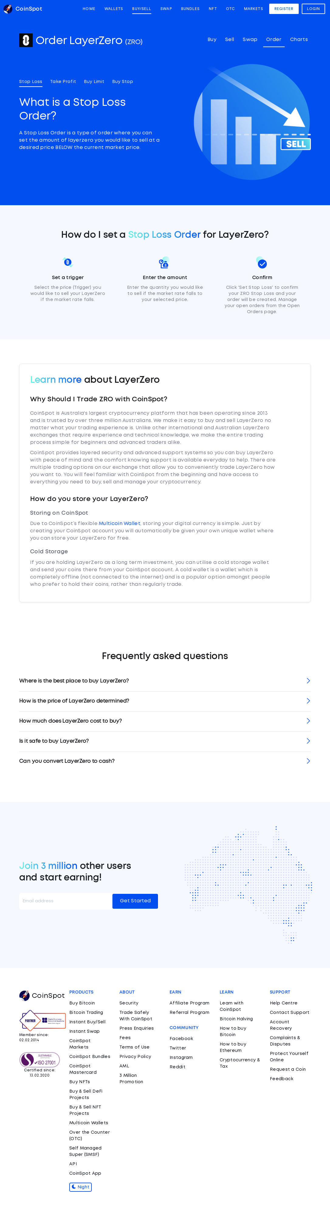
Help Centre (283, 1003)
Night (80, 1187)
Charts (299, 39)
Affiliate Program (189, 1003)
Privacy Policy (135, 1057)
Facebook (181, 1039)
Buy (212, 39)
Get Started (135, 901)
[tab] (165, 681)
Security (128, 1003)
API (73, 1164)
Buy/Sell (141, 9)
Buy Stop (122, 82)
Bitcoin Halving (236, 1019)
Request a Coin (288, 1069)
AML (124, 1066)
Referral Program (189, 1013)
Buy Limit (94, 82)
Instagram (181, 1058)
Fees (125, 1038)
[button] (165, 681)
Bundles (190, 9)
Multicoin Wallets (88, 1123)
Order (274, 39)
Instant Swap (84, 1031)
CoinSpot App (85, 1173)
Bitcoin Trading (86, 1013)
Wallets (114, 9)
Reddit (177, 1067)
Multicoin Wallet (119, 523)
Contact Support (290, 1013)
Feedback (281, 1079)
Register (284, 9)
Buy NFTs (79, 1082)
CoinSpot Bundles (89, 1057)
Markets (253, 9)
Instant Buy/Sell (87, 1022)
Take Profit (63, 82)
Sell (229, 39)
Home (89, 9)
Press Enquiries (136, 1028)
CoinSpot (42, 996)
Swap (166, 9)
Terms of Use (134, 1047)
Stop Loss (31, 82)
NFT (213, 9)
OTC (230, 9)
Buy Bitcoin (82, 1003)
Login (313, 9)
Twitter (178, 1048)
